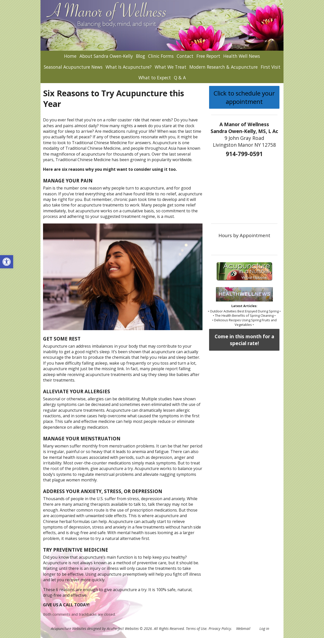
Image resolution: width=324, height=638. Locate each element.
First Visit (270, 67)
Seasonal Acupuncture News (73, 67)
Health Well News (241, 56)
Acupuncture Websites (68, 628)
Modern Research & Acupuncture (223, 67)
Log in (264, 628)
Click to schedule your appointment (244, 97)
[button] (6, 261)
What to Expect (154, 77)
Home (70, 56)
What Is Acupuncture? (129, 67)
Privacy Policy (220, 628)
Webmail (243, 628)
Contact (185, 56)
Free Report (208, 56)
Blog (140, 56)
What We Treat (170, 67)
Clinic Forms (161, 56)
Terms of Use (196, 628)
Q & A (180, 77)
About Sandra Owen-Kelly (106, 56)
